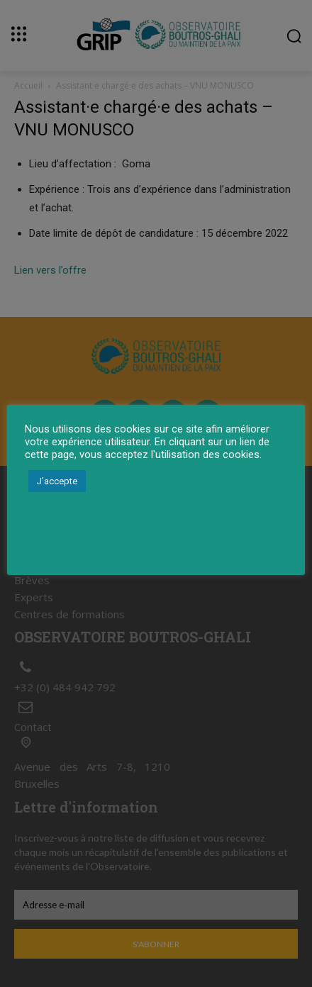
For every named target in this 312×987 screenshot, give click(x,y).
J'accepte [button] (57, 481)
